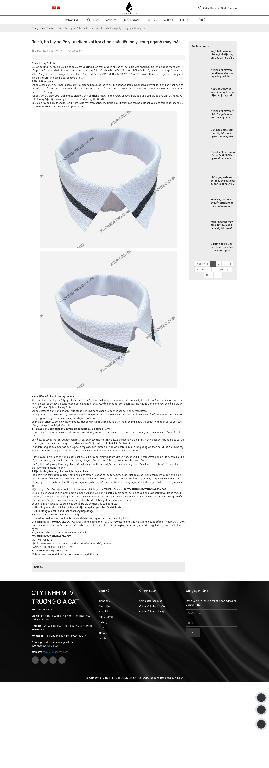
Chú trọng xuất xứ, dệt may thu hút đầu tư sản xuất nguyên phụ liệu (223, 180)
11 (228, 269)
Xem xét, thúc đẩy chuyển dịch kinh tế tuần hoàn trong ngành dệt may (222, 203)
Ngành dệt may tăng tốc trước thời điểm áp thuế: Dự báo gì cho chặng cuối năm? (223, 155)
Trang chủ (70, 20)
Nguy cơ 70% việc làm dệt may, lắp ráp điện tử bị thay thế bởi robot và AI (223, 92)
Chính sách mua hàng (151, 611)
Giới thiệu (91, 20)
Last (218, 275)
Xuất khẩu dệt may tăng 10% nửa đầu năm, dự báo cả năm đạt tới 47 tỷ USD (223, 225)
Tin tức (185, 20)
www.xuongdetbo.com (55, 652)
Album (168, 20)
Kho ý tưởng (132, 20)
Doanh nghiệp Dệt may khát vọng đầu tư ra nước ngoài (222, 247)
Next (208, 275)
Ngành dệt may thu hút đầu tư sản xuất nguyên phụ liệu (222, 73)
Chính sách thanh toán (152, 606)
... (214, 269)
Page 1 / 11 (202, 263)
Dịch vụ (152, 20)
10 (221, 269)
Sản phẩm (111, 20)
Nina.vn (179, 677)
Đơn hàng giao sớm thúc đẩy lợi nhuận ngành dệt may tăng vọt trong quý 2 (222, 133)
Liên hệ (201, 20)
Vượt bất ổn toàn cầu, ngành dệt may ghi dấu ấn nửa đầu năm (222, 54)
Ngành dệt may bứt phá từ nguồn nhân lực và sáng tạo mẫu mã (222, 114)
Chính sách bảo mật (150, 600)
